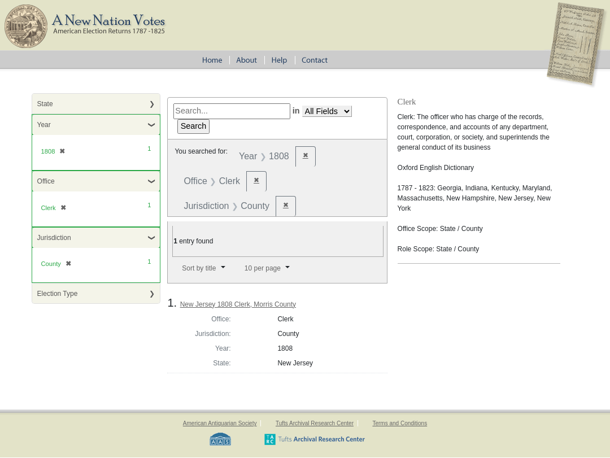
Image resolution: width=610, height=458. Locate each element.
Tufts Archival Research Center (315, 423)
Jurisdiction (54, 238)
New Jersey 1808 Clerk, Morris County (238, 304)
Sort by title (199, 268)
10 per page (263, 268)
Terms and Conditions (399, 423)
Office (46, 181)
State (45, 104)
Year (44, 125)
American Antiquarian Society (220, 423)
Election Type (57, 294)
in (296, 110)
